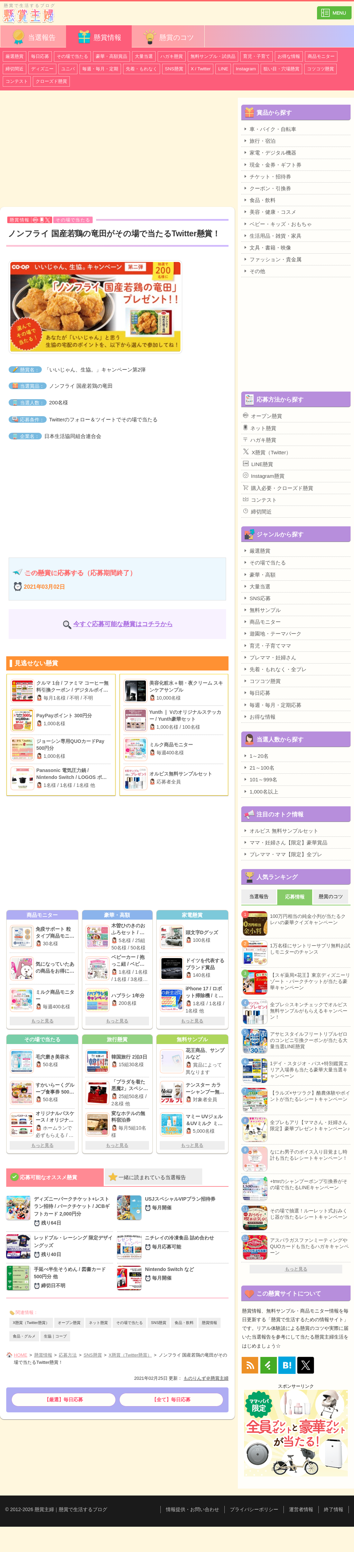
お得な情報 (289, 56)
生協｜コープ (55, 1336)
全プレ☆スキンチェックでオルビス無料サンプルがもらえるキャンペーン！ (308, 1011)
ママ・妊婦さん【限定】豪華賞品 (285, 842)
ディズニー (42, 68)
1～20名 (256, 756)
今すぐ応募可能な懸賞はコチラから (123, 624)
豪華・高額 (259, 574)
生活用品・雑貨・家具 (272, 236)
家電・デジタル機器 (269, 152)
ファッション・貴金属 (272, 259)
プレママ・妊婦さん (269, 657)
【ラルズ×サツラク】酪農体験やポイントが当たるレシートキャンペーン (310, 1096)
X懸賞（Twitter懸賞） (31, 1323)
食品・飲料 (184, 1323)
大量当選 (144, 56)
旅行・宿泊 (259, 141)
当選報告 (33, 37)
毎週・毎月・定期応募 (272, 705)
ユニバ (68, 68)
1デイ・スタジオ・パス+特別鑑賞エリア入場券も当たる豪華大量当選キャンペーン (309, 1070)
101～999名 (260, 779)
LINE (223, 68)
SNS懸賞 (174, 68)
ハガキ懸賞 (171, 56)
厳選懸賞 (15, 56)
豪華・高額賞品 (111, 56)
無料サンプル (262, 610)
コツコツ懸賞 (320, 68)
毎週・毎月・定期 (100, 68)
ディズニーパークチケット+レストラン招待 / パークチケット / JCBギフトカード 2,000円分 (73, 1211)
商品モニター (321, 56)
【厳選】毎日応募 (63, 1399)
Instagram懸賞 (264, 476)
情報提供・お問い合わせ (192, 1509)
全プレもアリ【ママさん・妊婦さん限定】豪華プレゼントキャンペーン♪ (310, 1125)
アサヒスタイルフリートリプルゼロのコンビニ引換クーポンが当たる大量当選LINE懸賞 (308, 1040)
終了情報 (333, 1509)
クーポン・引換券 (267, 188)
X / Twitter (201, 68)
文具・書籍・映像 (267, 247)
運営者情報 (301, 1509)
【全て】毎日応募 (171, 1399)
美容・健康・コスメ (269, 212)
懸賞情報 (98, 37)
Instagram (246, 68)
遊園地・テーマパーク (272, 633)
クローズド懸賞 (51, 81)
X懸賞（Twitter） (267, 451)
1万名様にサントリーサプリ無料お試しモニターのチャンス (310, 949)
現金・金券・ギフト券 (272, 164)
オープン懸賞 (69, 1323)
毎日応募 (40, 56)
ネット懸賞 (98, 1323)
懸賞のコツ (168, 37)
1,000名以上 (260, 791)
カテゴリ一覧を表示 (334, 10)
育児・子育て (256, 56)
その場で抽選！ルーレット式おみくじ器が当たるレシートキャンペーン (308, 1214)
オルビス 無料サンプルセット (280, 830)
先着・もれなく (141, 68)
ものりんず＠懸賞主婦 (206, 1378)
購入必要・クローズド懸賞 (278, 488)
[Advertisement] (117, 149)
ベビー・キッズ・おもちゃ (277, 224)
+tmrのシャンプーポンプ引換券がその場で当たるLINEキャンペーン (308, 1184)
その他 (254, 271)
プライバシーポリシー (254, 1509)
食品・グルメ (24, 1336)
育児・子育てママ (267, 645)
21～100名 (258, 767)
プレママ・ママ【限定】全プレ (282, 854)
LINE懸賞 (258, 464)
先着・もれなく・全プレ (275, 669)
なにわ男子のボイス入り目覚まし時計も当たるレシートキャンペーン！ (308, 1155)
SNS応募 (257, 598)
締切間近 (15, 68)
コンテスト (17, 81)
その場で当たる (72, 56)
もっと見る (42, 1021)
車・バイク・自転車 (269, 129)
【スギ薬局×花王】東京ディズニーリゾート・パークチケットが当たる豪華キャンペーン (310, 981)
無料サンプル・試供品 (212, 56)
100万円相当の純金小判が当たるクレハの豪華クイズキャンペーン (308, 919)
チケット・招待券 (267, 176)
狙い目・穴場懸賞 (281, 68)
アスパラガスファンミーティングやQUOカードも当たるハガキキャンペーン (309, 1246)
